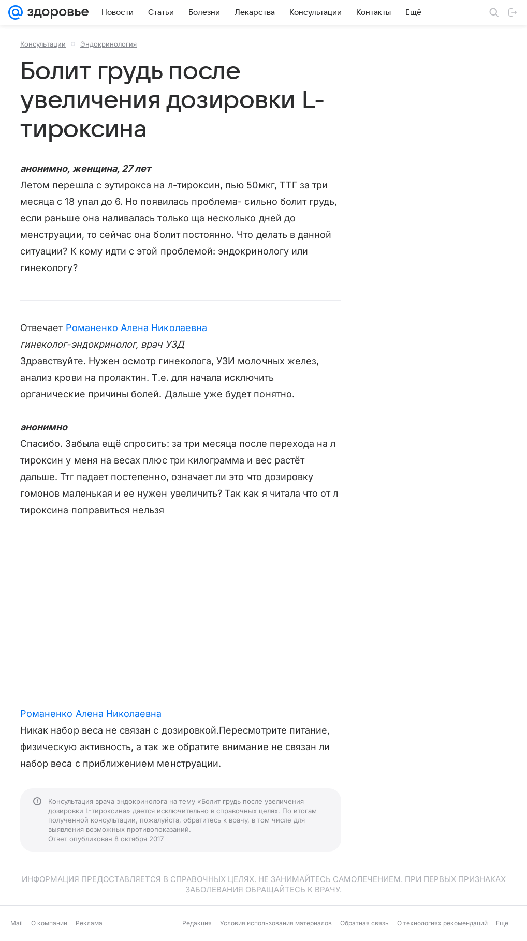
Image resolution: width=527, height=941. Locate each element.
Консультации (43, 44)
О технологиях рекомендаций (442, 923)
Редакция (197, 923)
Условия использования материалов (276, 923)
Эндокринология (108, 44)
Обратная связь (364, 923)
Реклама (89, 923)
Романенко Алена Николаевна (136, 327)
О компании (49, 923)
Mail (16, 923)
